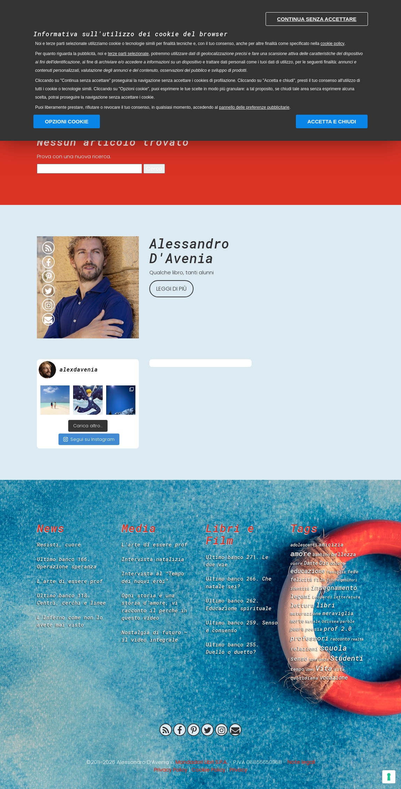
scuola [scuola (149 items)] (333, 648)
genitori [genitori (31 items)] (348, 579)
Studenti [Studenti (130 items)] (346, 658)
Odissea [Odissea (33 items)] (330, 621)
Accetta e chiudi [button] (331, 121)
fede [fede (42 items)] (353, 571)
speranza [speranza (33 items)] (319, 659)
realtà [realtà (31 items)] (357, 639)
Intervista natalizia (152, 559)
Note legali (301, 762)
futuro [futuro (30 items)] (333, 579)
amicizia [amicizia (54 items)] (331, 544)
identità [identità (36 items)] (300, 588)
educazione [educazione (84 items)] (307, 571)
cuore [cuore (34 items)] (296, 563)
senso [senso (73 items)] (299, 658)
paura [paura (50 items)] (297, 629)
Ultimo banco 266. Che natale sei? (239, 582)
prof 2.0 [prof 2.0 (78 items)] (338, 629)
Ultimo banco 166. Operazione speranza (66, 563)
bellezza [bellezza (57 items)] (343, 554)
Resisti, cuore (59, 544)
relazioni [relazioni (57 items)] (304, 648)
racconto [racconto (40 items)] (339, 639)
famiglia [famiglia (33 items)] (336, 571)
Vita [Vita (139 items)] (323, 668)
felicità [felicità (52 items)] (301, 579)
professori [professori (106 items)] (309, 638)
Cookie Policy (208, 769)
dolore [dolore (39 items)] (337, 563)
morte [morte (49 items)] (297, 621)
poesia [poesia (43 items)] (314, 629)
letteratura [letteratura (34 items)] (346, 596)
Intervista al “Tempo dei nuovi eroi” (152, 577)
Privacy (238, 769)
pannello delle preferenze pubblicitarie (254, 107)
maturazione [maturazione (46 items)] (305, 613)
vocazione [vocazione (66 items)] (334, 677)
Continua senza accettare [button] (316, 19)
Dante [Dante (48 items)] (311, 563)
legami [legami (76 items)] (300, 596)
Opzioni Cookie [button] (66, 121)
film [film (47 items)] (319, 579)
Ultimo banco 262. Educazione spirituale (239, 604)
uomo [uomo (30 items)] (310, 669)
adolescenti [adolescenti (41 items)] (303, 544)
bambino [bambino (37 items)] (321, 554)
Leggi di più (171, 289)
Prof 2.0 (200, 746)
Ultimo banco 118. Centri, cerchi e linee (71, 599)
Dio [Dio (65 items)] (324, 562)
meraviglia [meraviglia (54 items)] (338, 613)
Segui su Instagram (89, 439)
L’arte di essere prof (70, 580)
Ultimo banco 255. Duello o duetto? (232, 648)
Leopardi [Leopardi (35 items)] (322, 596)
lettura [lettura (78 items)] (302, 605)
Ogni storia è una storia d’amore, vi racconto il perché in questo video (154, 606)
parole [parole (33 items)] (347, 621)
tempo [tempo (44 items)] (297, 669)
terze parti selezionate (128, 53)
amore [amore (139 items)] (300, 553)
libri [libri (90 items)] (325, 605)
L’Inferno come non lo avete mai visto (70, 621)
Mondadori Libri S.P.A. (201, 762)
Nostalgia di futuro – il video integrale (154, 636)
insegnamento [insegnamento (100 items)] (334, 587)
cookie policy (333, 43)
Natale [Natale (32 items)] (313, 621)
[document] (200, 59)
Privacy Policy (170, 769)
